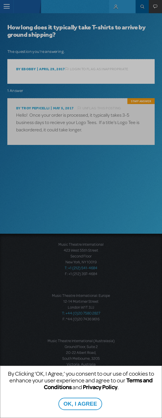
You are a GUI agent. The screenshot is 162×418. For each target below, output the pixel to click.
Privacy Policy (100, 387)
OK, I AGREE (80, 404)
